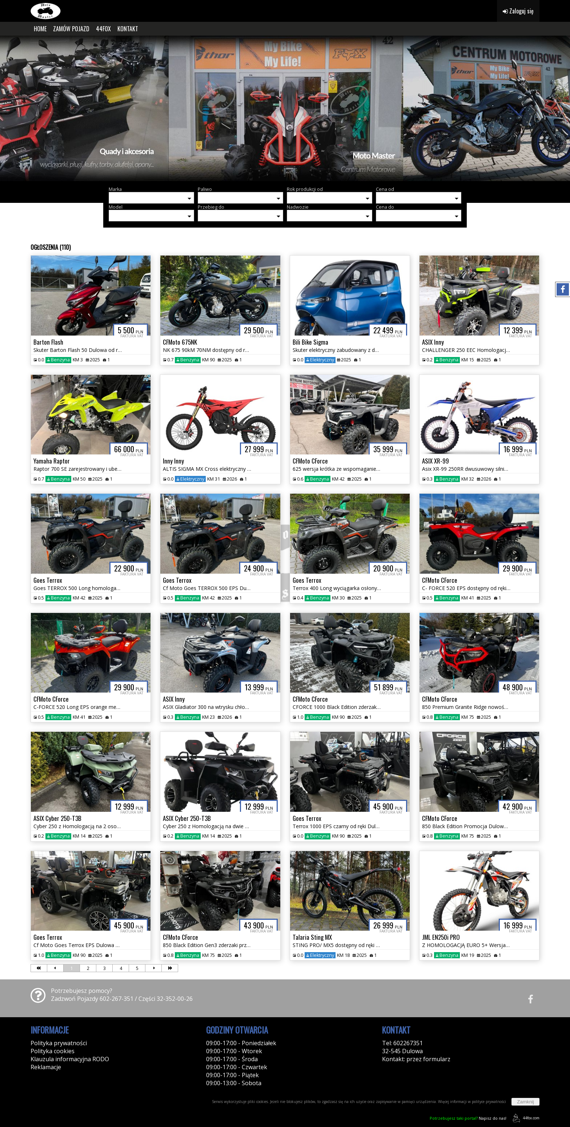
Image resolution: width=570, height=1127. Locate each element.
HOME (40, 28)
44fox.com (524, 1118)
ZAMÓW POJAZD (71, 28)
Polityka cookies (53, 1051)
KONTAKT (127, 28)
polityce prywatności (489, 1101)
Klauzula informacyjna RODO (70, 1059)
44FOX (103, 28)
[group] (285, 108)
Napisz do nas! (468, 1118)
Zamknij (525, 1101)
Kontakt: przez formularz (416, 1059)
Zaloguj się (518, 11)
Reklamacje (46, 1067)
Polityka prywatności (59, 1043)
